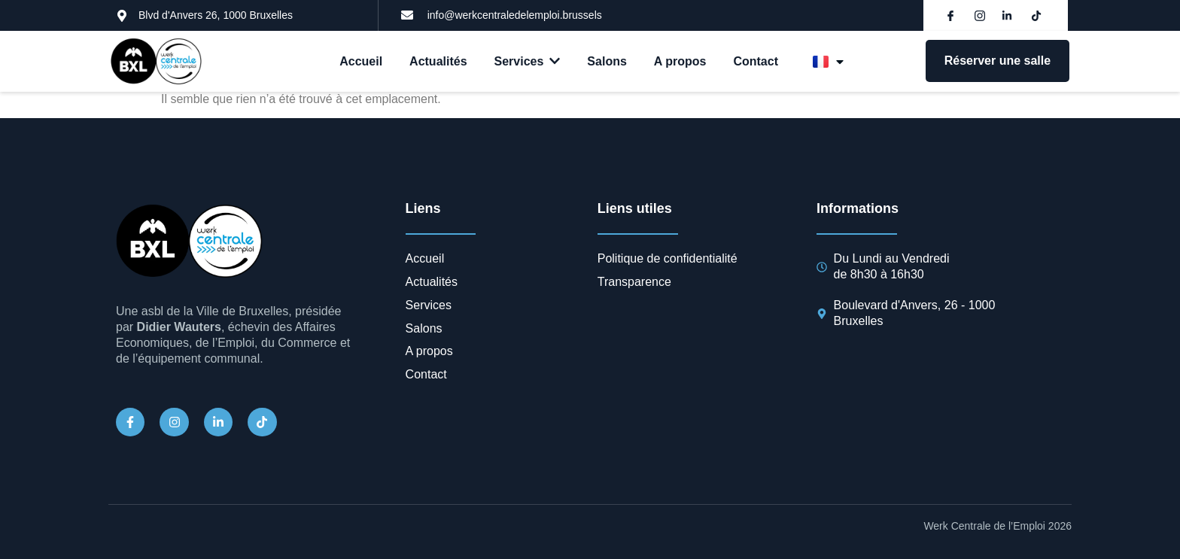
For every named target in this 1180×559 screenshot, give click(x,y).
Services (527, 61)
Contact (755, 61)
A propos (680, 61)
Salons (606, 61)
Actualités (438, 61)
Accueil (360, 61)
